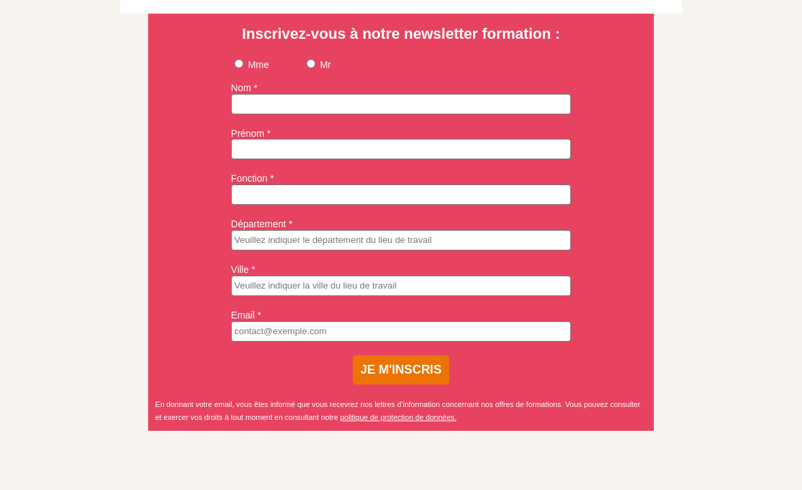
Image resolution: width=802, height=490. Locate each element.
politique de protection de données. (398, 417)
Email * (246, 315)
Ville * (243, 269)
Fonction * (252, 178)
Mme (251, 64)
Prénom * (251, 133)
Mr (319, 64)
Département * (261, 223)
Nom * (244, 87)
